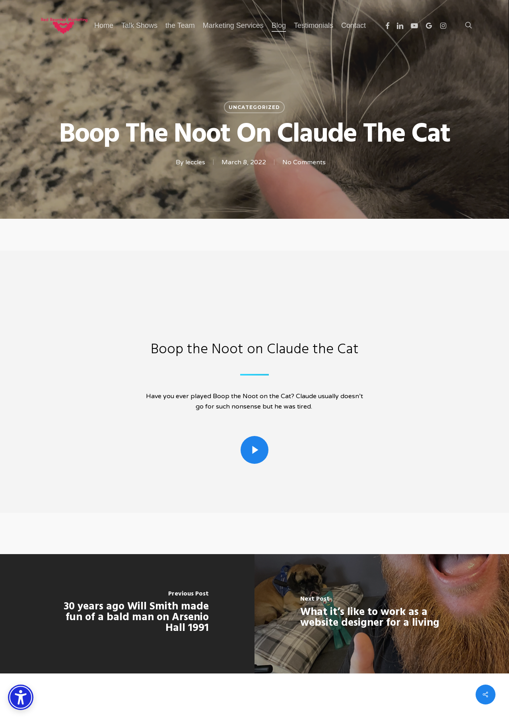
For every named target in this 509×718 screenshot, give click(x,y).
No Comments (304, 162)
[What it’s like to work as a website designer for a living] (381, 613)
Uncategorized (254, 107)
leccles (195, 162)
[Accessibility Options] (20, 697)
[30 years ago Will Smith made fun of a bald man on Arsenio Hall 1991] (127, 613)
